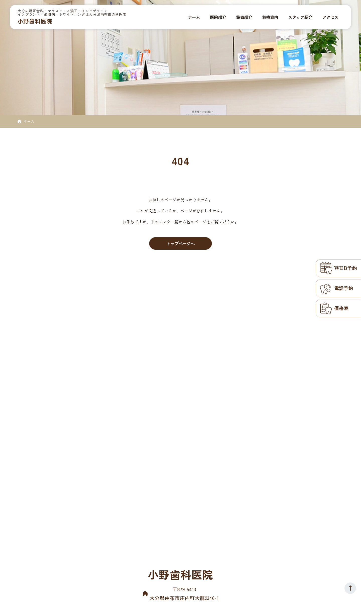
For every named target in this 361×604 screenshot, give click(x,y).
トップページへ (180, 243)
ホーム (29, 121)
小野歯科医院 (35, 21)
